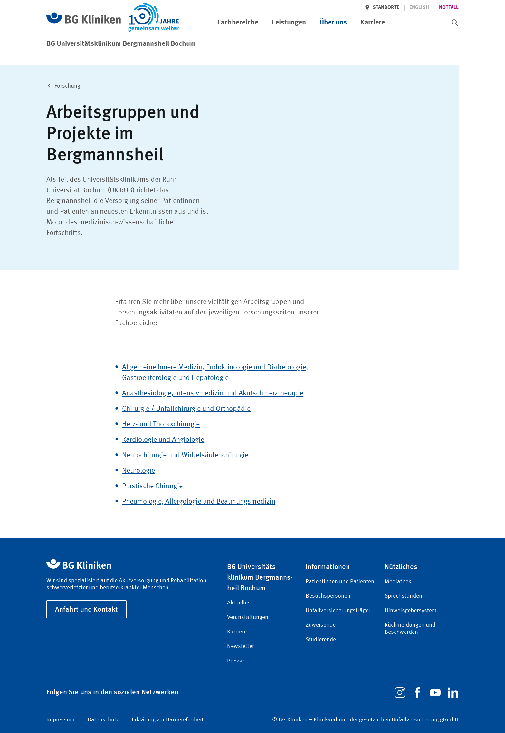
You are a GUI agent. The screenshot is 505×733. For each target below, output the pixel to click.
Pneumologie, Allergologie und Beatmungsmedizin (198, 501)
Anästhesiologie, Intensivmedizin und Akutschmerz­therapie (212, 393)
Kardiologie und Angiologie (163, 439)
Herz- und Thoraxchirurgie (161, 424)
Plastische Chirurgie (152, 486)
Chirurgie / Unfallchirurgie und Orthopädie (186, 408)
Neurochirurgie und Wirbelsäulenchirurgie (185, 455)
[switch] (455, 23)
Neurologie (138, 470)
